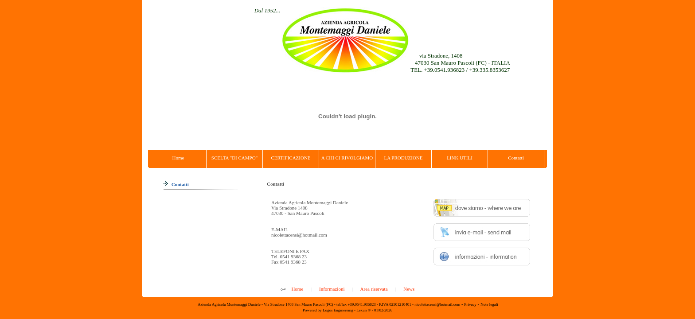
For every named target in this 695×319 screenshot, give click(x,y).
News (408, 289)
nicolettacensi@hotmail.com (299, 234)
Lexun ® (363, 310)
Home (297, 289)
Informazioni (331, 289)
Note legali (489, 304)
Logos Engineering (338, 310)
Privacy (470, 304)
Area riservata (374, 289)
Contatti (176, 184)
